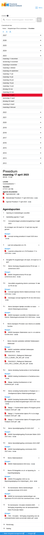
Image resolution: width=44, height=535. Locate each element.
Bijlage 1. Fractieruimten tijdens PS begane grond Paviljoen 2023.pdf (22, 409)
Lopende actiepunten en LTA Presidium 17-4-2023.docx (21, 252)
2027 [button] (5, 35)
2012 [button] (5, 163)
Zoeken (4, 16)
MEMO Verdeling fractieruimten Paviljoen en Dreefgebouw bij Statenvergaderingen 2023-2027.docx (22, 402)
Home (4, 28)
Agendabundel (11, 194)
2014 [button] (5, 153)
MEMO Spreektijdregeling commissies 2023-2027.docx (21, 450)
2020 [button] (5, 122)
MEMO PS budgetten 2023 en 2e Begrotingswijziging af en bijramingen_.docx (21, 480)
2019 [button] (5, 128)
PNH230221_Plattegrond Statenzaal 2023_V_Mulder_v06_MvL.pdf (18, 356)
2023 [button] (5, 56)
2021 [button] (5, 117)
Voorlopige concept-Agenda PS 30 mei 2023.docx (22, 299)
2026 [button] (5, 40)
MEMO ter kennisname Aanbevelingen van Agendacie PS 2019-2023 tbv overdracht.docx (22, 497)
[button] (39, 19)
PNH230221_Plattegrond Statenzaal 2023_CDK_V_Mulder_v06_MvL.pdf (19, 362)
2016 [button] (5, 143)
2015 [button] (5, 148)
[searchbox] (19, 19)
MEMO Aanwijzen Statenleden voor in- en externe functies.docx (22, 333)
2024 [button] (5, 51)
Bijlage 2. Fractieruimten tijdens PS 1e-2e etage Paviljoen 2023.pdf (22, 415)
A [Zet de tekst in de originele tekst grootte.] (3, 32)
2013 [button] (5, 158)
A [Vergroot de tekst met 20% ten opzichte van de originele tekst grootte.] (6, 32)
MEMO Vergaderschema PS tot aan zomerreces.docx (18, 276)
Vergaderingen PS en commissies (17, 28)
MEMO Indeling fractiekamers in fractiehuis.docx (22, 377)
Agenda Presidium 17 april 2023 (17, 202)
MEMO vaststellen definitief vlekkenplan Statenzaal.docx (19, 351)
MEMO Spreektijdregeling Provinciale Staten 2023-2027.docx (23, 435)
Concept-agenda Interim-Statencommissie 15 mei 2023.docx (22, 293)
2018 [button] (5, 133)
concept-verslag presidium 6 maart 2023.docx (21, 237)
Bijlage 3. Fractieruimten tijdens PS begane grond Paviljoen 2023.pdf (22, 421)
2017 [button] (5, 138)
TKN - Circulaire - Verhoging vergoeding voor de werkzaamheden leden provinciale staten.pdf (22, 517)
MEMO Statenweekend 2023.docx (20, 464)
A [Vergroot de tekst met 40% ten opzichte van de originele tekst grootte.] (10, 32)
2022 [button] (5, 112)
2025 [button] (5, 45)
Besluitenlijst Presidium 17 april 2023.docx (20, 198)
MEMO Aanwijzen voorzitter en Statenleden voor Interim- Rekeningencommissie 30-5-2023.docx (23, 316)
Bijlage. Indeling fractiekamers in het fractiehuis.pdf (18, 383)
